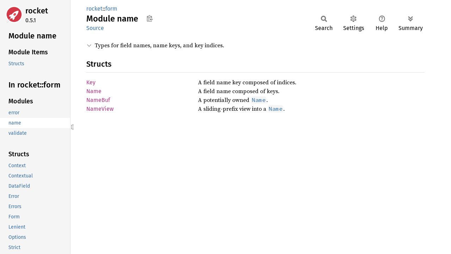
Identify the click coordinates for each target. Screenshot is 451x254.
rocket (36, 11)
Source (95, 28)
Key (90, 82)
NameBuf (98, 100)
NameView (99, 108)
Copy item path (149, 18)
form (111, 8)
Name (93, 91)
